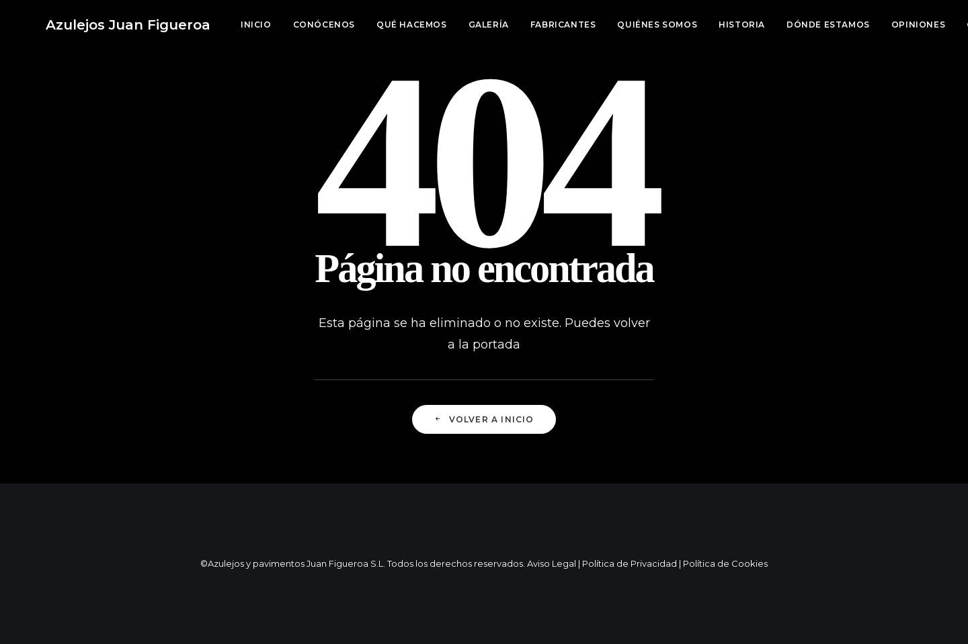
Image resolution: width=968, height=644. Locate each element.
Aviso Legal (551, 563)
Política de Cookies (725, 563)
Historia (699, 24)
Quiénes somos (614, 24)
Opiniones (875, 24)
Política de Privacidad (629, 563)
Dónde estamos (785, 24)
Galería (446, 24)
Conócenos (281, 24)
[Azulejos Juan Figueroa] (106, 25)
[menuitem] (218, 25)
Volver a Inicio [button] (484, 419)
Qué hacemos (368, 24)
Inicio (213, 24)
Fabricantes (520, 24)
